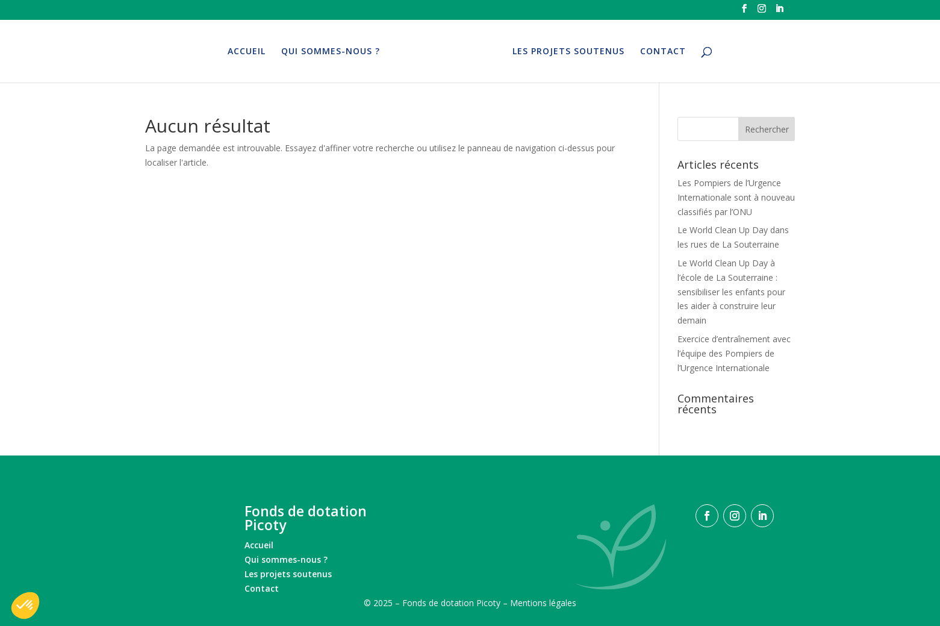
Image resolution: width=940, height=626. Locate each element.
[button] (25, 605)
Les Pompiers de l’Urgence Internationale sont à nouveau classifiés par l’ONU (736, 197)
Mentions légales (543, 603)
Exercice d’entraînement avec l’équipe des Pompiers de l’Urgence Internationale (734, 353)
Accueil (258, 545)
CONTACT (662, 52)
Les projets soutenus (288, 574)
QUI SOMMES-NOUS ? (331, 52)
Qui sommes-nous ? (286, 559)
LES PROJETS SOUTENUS (567, 52)
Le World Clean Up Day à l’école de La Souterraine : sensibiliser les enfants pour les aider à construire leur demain (731, 291)
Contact (261, 588)
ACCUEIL (248, 52)
